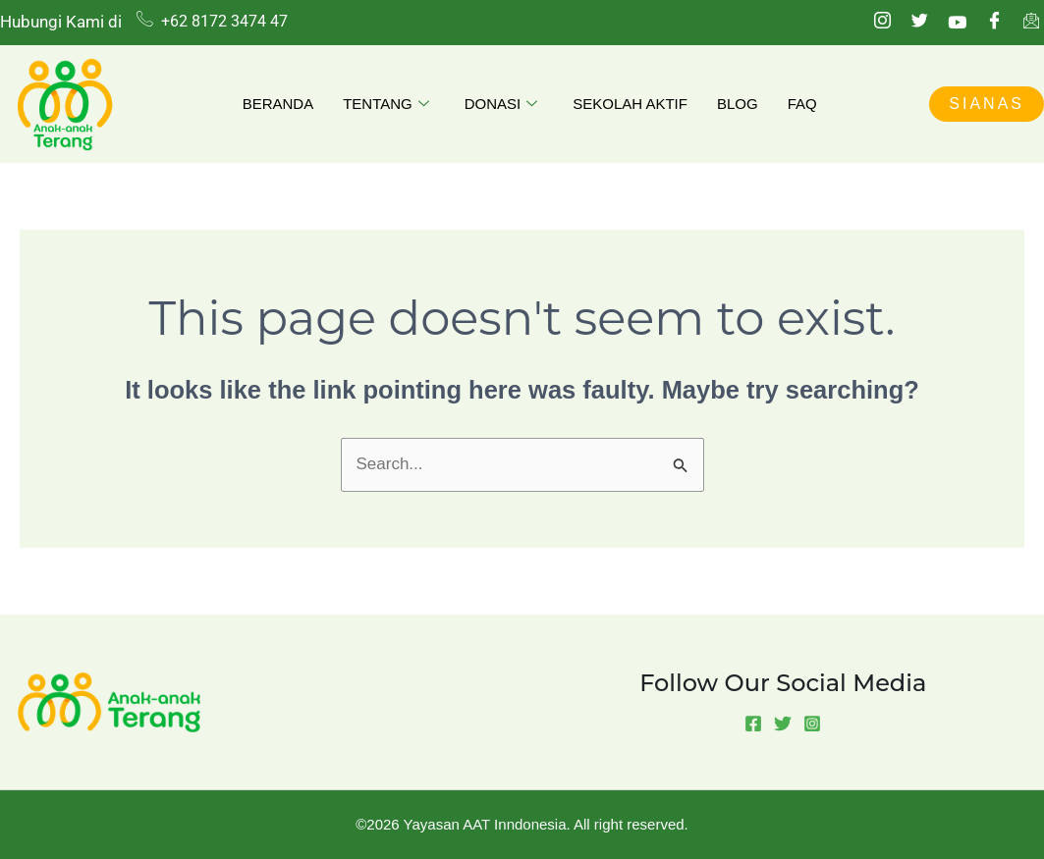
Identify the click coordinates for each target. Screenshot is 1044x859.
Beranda (278, 103)
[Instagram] (882, 22)
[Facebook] (994, 22)
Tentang (386, 104)
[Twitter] (919, 22)
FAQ (802, 103)
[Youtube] (956, 22)
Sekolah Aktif (630, 103)
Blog (737, 103)
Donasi (501, 104)
